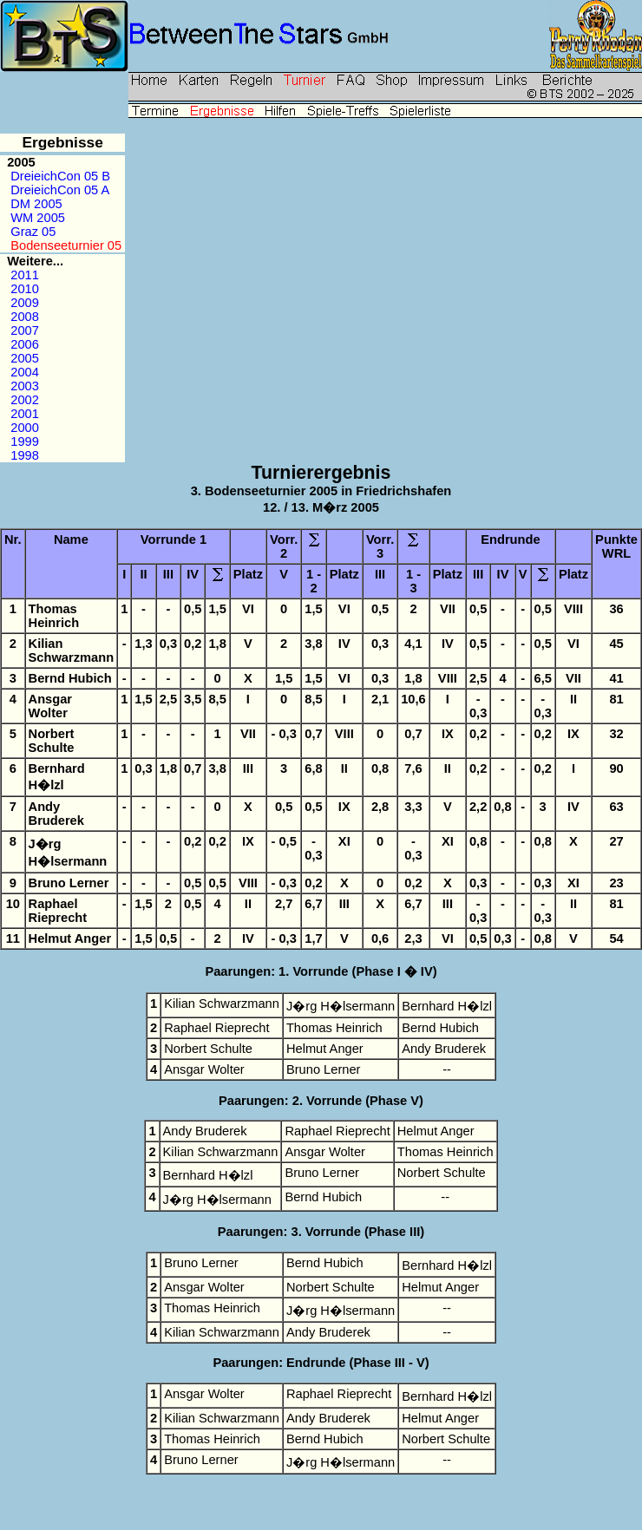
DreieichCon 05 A (59, 190)
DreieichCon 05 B (60, 176)
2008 (24, 317)
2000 (24, 428)
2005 (24, 358)
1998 (24, 455)
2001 (24, 414)
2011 (24, 275)
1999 (24, 441)
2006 (24, 344)
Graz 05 (33, 232)
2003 (24, 386)
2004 (24, 372)
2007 (24, 330)
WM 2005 (37, 218)
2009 (24, 303)
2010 (24, 289)
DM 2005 (36, 204)
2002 (24, 400)
